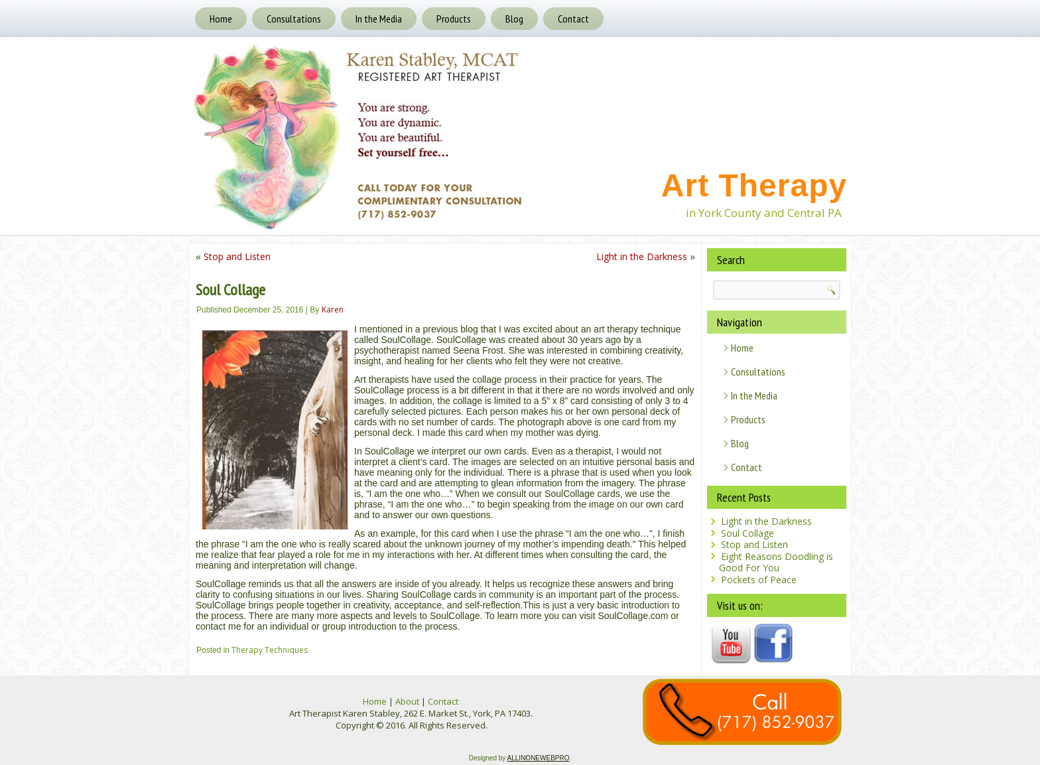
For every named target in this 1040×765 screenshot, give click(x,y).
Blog (514, 18)
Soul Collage (747, 533)
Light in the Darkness (641, 256)
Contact (573, 18)
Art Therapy (754, 185)
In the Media (379, 18)
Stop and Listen (237, 256)
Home (221, 18)
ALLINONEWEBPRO (538, 758)
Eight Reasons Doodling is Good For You (776, 562)
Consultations (294, 18)
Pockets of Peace (759, 579)
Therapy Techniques (269, 650)
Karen (333, 309)
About (407, 701)
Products (453, 18)
